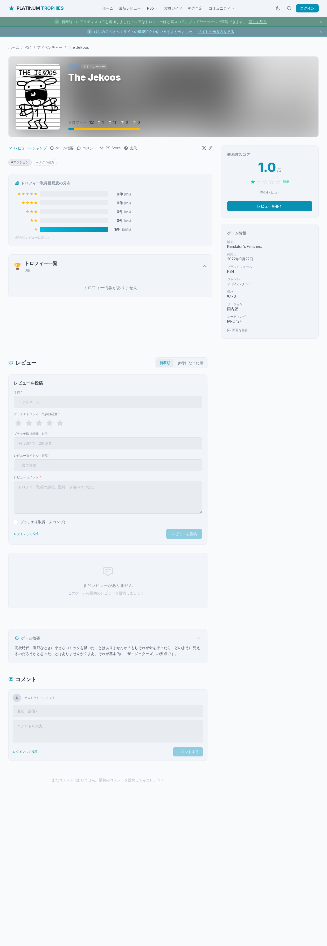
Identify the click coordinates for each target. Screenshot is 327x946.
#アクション (20, 162)
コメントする (188, 751)
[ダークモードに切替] (278, 8)
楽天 (130, 148)
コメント (87, 148)
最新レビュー (130, 8)
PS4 (28, 47)
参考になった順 (190, 362)
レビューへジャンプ (27, 148)
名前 (18, 392)
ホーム (107, 8)
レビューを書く (269, 206)
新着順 (164, 362)
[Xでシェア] (204, 148)
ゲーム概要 (62, 148)
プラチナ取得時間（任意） (32, 434)
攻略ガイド (173, 8)
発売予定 (195, 8)
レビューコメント (27, 477)
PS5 (152, 8)
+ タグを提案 (45, 162)
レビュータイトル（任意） (32, 455)
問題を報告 (237, 330)
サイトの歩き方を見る (216, 31)
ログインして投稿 (26, 534)
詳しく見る (258, 21)
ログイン (307, 8)
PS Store (110, 148)
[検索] (289, 8)
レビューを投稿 (184, 534)
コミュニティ (222, 8)
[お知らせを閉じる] (321, 22)
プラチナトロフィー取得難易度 (37, 414)
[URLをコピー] (210, 148)
